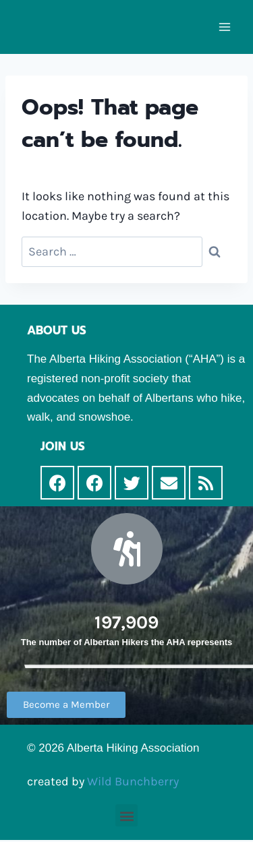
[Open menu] (224, 26)
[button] (66, 705)
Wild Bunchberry (133, 781)
